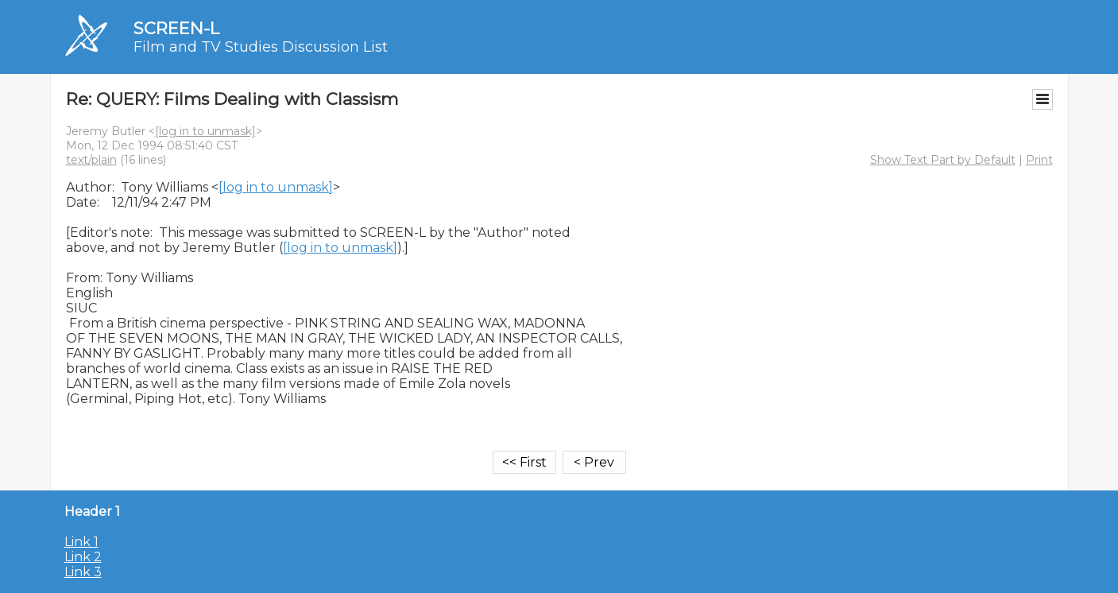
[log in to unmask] (205, 131)
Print (1039, 160)
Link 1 (81, 541)
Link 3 (83, 571)
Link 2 (83, 556)
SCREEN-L (176, 28)
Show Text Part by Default (942, 160)
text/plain (91, 160)
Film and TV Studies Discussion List (260, 47)
